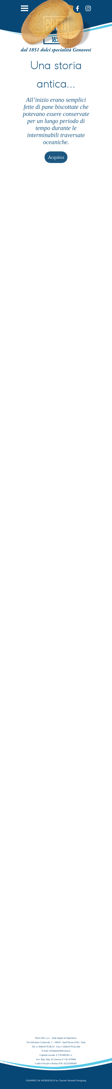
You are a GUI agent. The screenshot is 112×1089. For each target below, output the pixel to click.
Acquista (56, 99)
